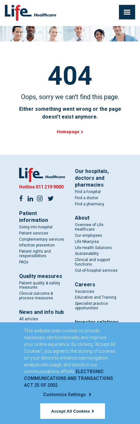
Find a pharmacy (89, 204)
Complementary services (41, 239)
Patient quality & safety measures (39, 285)
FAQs (24, 262)
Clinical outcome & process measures (36, 295)
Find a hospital (88, 191)
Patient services (33, 233)
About (82, 218)
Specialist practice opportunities (91, 305)
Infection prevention (37, 245)
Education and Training (95, 297)
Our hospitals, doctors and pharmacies (92, 178)
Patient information (33, 216)
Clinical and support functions (92, 262)
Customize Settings (67, 394)
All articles (28, 319)
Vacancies (84, 291)
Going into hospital (35, 227)
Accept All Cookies (72, 411)
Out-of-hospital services (96, 270)
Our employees (88, 235)
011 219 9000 (50, 186)
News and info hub (41, 312)
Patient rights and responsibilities (35, 253)
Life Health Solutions (93, 248)
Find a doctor (86, 198)
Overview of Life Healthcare (89, 227)
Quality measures (40, 276)
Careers (85, 284)
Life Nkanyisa (87, 241)
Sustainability (87, 253)
